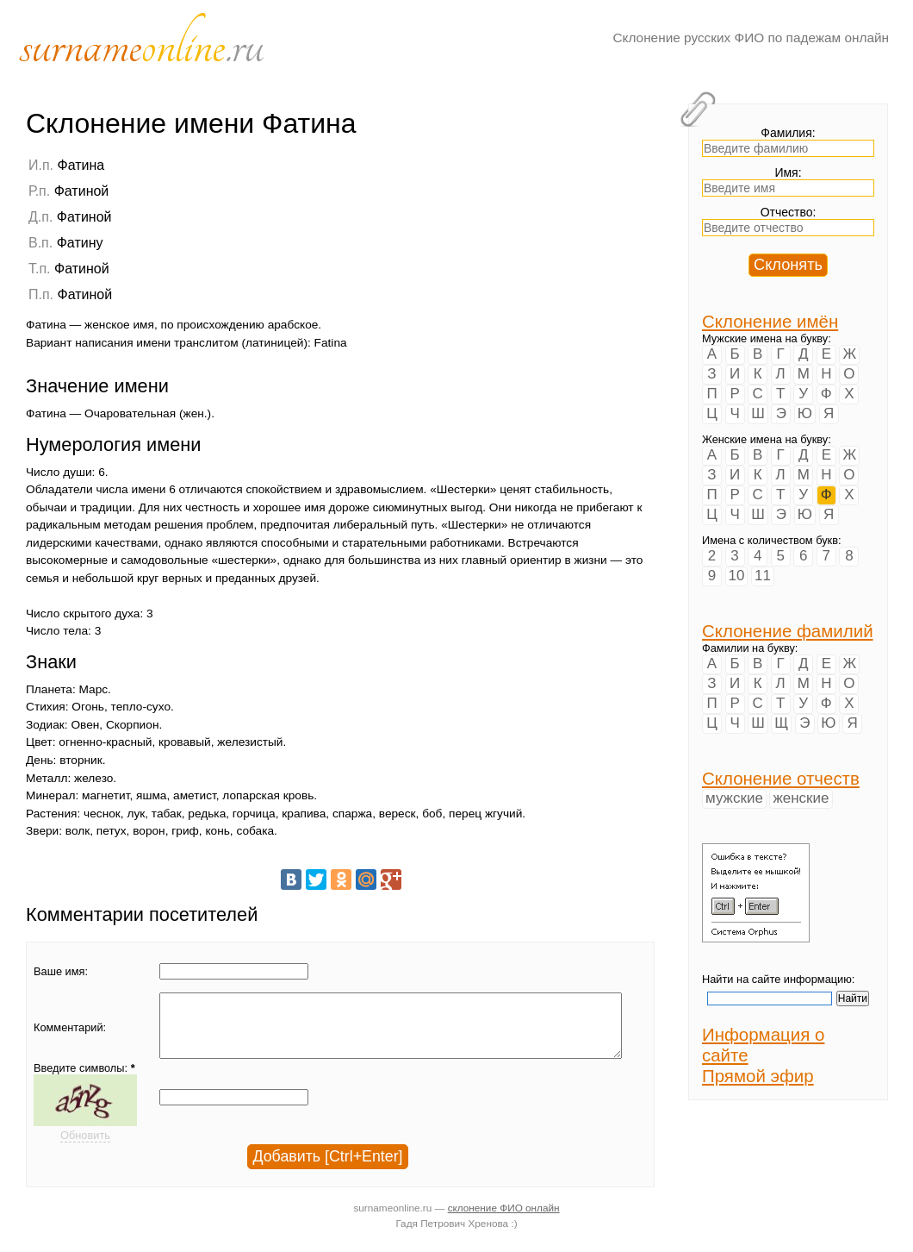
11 (763, 575)
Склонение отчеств (781, 778)
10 (737, 575)
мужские (734, 798)
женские (801, 798)
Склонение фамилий (787, 631)
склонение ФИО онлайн (504, 1220)
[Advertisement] (547, 264)
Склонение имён (770, 321)
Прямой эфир (758, 1076)
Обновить (85, 1148)
